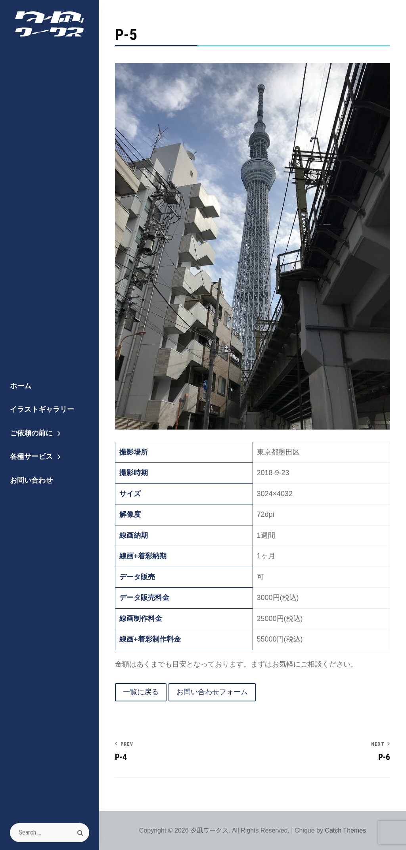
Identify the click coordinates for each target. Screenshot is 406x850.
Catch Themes (345, 830)
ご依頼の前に (31, 433)
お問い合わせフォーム (212, 692)
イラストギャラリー (42, 409)
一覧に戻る (141, 692)
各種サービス (31, 456)
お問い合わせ (31, 480)
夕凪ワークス (209, 830)
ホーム (20, 385)
